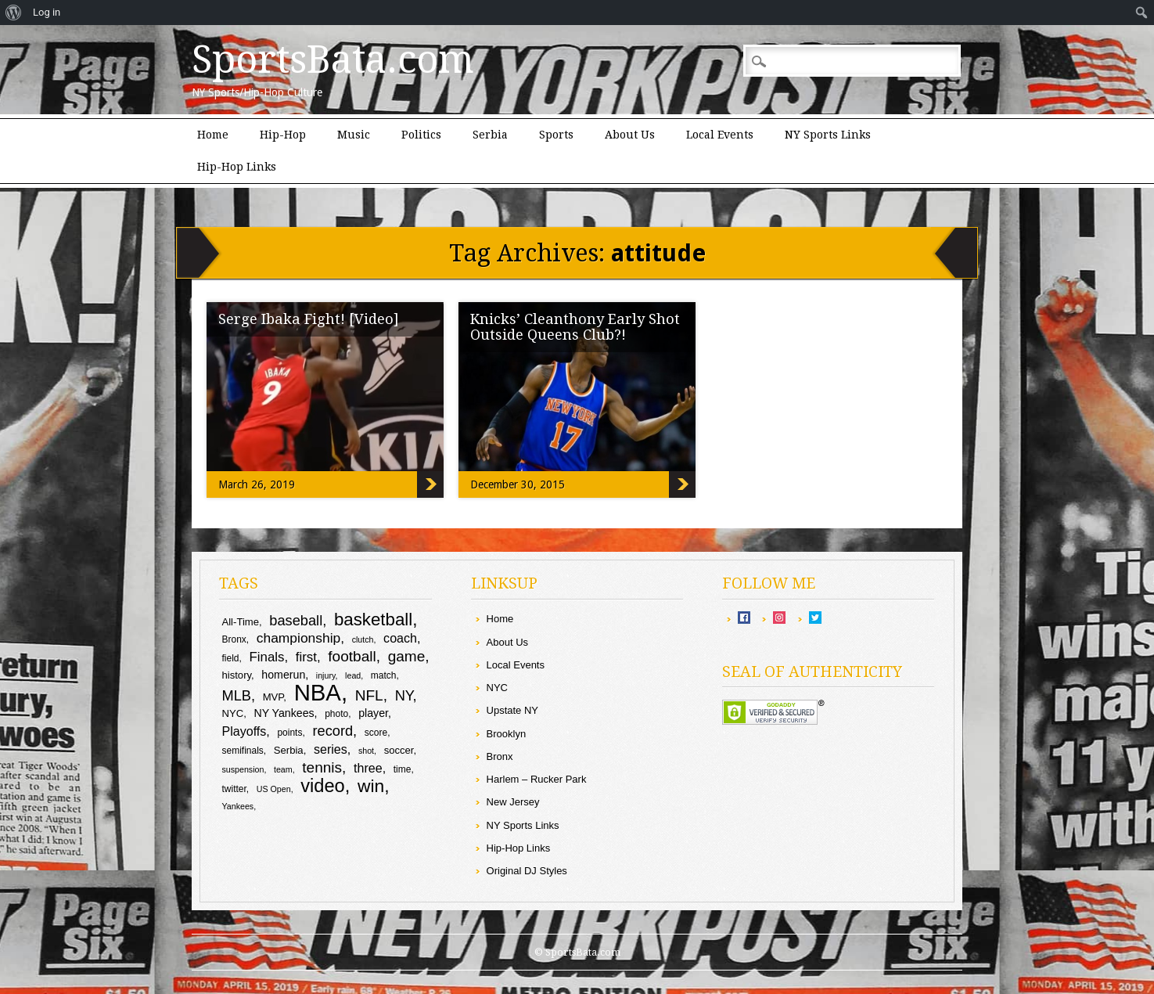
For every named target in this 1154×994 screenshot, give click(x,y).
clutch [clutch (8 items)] (363, 639)
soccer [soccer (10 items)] (399, 750)
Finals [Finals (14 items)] (266, 657)
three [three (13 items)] (368, 768)
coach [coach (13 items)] (400, 638)
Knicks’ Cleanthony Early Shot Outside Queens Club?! (575, 327)
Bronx (500, 756)
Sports (556, 134)
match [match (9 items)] (384, 675)
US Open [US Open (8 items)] (274, 789)
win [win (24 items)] (371, 786)
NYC (497, 687)
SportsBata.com (333, 59)
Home (212, 134)
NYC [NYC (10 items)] (232, 713)
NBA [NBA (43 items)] (317, 692)
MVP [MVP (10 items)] (273, 697)
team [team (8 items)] (283, 769)
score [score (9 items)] (376, 732)
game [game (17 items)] (407, 656)
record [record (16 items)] (332, 730)
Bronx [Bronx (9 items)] (233, 639)
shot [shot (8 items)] (366, 750)
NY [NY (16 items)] (404, 695)
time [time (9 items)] (403, 769)
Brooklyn (507, 734)
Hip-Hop (283, 134)
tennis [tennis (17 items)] (322, 767)
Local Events (719, 134)
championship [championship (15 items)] (298, 638)
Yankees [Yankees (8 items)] (237, 806)
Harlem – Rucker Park (537, 779)
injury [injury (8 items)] (326, 675)
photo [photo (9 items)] (336, 713)
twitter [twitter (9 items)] (233, 788)
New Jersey (513, 802)
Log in (46, 12)
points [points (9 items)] (289, 732)
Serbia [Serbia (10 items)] (289, 750)
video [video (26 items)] (322, 786)
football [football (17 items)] (352, 656)
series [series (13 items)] (330, 749)
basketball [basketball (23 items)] (373, 619)
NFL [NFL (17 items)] (369, 695)
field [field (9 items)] (230, 658)
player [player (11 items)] (373, 713)
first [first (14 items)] (306, 657)
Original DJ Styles (527, 871)
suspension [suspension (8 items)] (242, 769)
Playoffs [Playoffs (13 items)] (243, 731)
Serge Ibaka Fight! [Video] (308, 319)
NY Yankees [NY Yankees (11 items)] (283, 713)
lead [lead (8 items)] (353, 675)
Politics (421, 134)
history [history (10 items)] (236, 675)
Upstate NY (512, 710)
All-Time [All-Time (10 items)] (240, 622)
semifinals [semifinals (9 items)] (242, 750)
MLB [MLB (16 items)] (236, 695)
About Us (630, 134)
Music (353, 134)
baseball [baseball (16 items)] (295, 620)
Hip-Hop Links (236, 166)
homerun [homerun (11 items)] (283, 674)
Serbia (490, 134)
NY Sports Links (828, 134)
